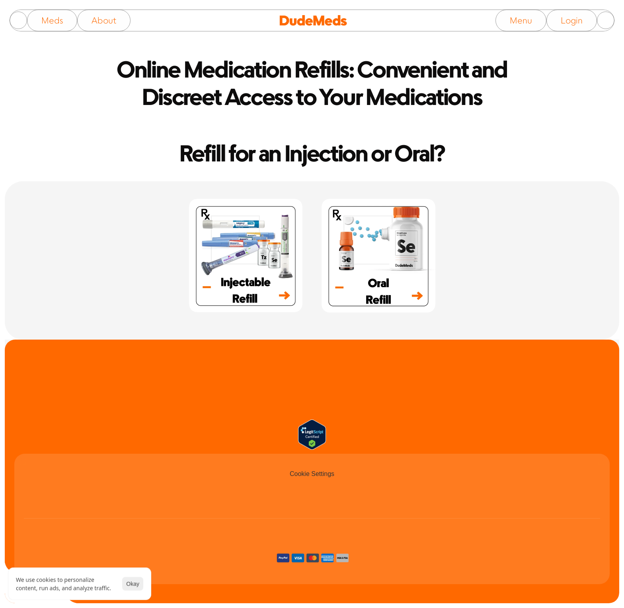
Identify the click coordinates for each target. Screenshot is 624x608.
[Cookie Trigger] (312, 474)
